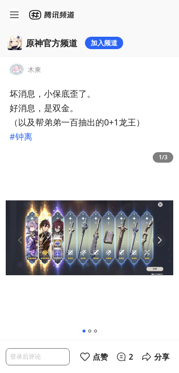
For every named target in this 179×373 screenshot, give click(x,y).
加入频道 (104, 42)
